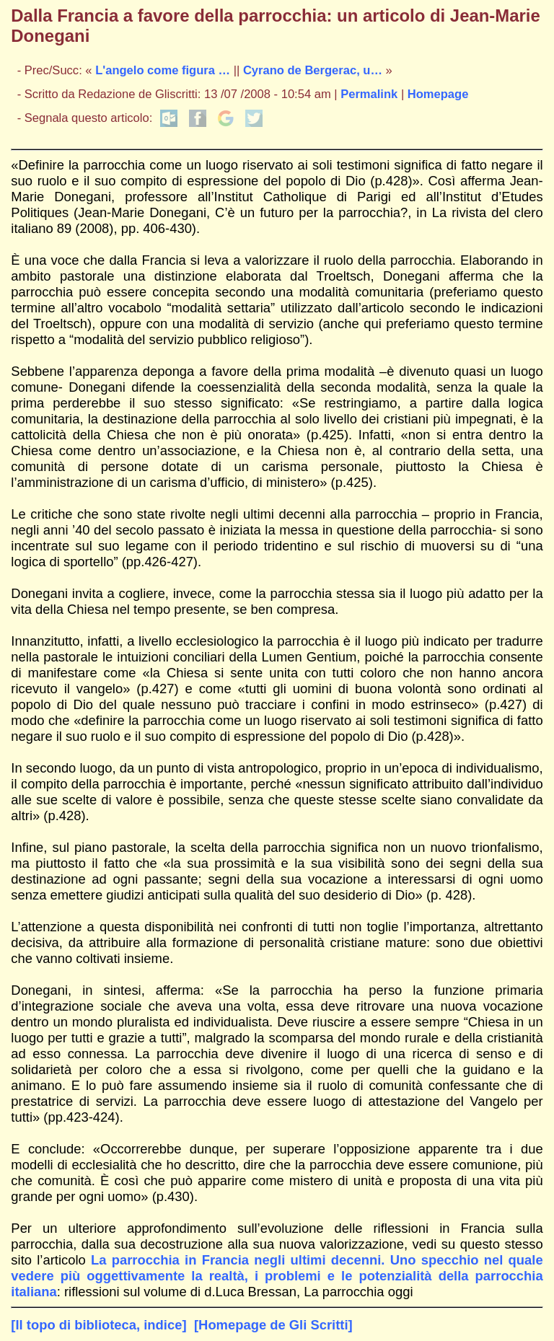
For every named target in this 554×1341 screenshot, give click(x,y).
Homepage (438, 94)
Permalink (368, 94)
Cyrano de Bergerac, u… (312, 70)
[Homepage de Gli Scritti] (273, 1324)
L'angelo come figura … (162, 70)
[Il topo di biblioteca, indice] (98, 1324)
